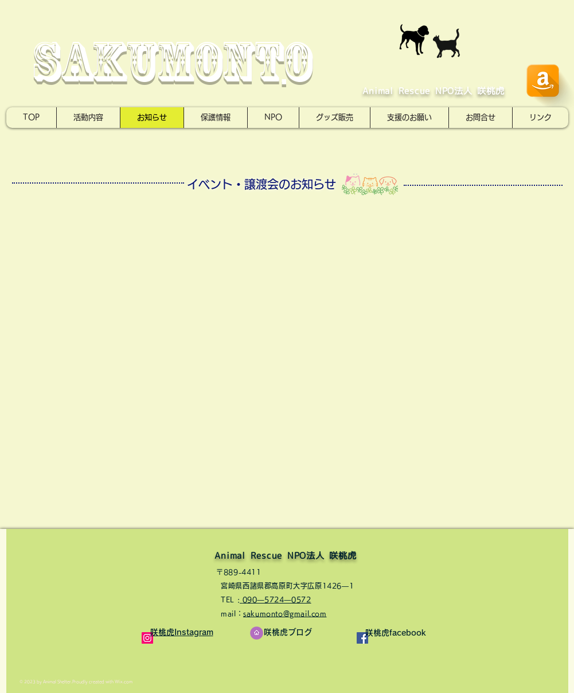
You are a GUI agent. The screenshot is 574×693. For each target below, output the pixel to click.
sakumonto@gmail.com (284, 613)
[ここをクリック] (256, 633)
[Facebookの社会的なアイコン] (362, 638)
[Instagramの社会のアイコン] (147, 638)
